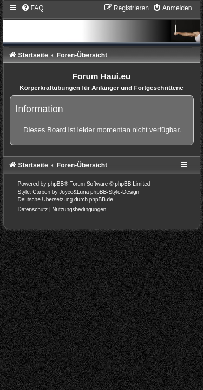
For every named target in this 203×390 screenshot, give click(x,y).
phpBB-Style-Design (114, 192)
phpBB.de (101, 200)
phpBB (56, 184)
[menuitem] (32, 8)
